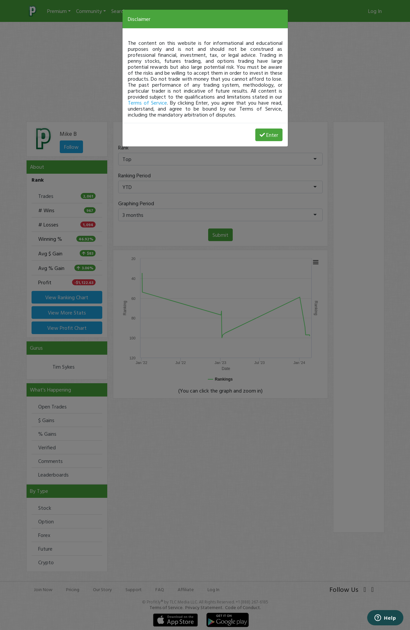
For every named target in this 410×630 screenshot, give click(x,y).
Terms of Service (147, 103)
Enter (269, 135)
